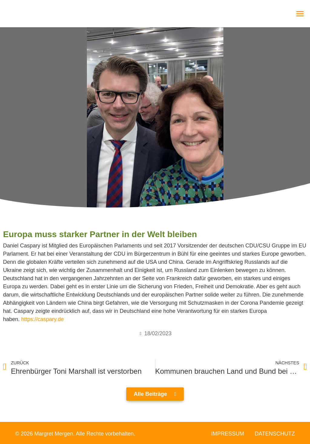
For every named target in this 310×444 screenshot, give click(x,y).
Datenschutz (275, 434)
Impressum (227, 434)
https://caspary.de (42, 319)
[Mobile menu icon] (300, 14)
